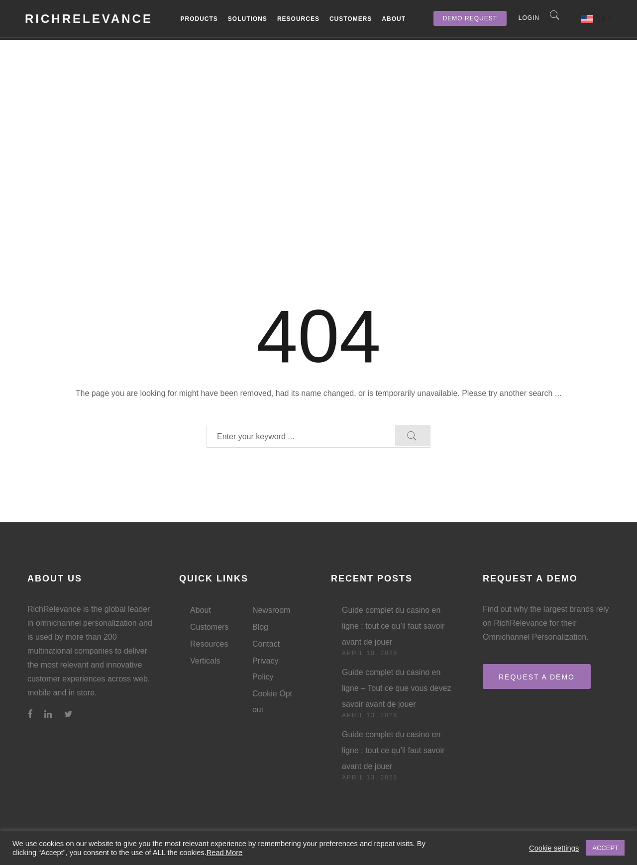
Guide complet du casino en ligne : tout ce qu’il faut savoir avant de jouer (393, 626)
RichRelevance (89, 18)
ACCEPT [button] (605, 848)
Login (529, 17)
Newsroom (271, 610)
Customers (350, 18)
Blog (260, 627)
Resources (298, 18)
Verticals (205, 661)
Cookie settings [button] (554, 848)
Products (199, 18)
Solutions (247, 18)
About (394, 18)
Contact (266, 644)
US (604, 18)
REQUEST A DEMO (537, 677)
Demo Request (470, 18)
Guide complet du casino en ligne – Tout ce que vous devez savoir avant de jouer (396, 688)
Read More (225, 853)
